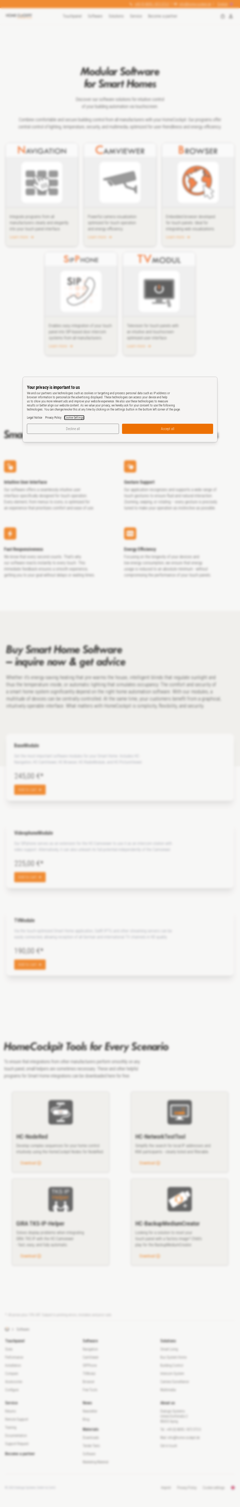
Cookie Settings (74, 417)
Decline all (73, 429)
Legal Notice (34, 417)
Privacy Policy (53, 417)
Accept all (167, 429)
